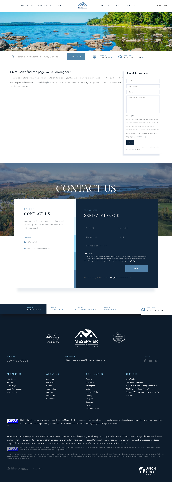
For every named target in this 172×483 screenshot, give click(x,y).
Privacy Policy (142, 137)
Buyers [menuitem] (60, 6)
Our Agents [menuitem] (50, 383)
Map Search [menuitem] (11, 380)
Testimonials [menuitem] (51, 389)
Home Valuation (132, 58)
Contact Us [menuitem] (50, 399)
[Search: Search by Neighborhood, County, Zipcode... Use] (47, 56)
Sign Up (166, 6)
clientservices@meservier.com (40, 248)
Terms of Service (132, 149)
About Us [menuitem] (50, 380)
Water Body (112, 310)
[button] (76, 56)
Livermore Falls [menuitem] (92, 393)
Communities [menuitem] (44, 6)
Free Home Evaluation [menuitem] (134, 383)
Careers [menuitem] (49, 386)
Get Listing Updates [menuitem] (14, 389)
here (49, 82)
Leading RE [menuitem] (50, 396)
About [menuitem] (118, 6)
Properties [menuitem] (26, 6)
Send (130, 142)
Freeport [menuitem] (89, 399)
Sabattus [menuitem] (89, 402)
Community (104, 58)
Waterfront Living (86, 310)
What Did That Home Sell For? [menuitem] (137, 389)
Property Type (58, 310)
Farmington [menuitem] (90, 386)
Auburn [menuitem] (89, 380)
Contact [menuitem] (131, 6)
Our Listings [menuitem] (11, 386)
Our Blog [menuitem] (49, 393)
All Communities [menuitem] (92, 409)
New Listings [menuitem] (12, 393)
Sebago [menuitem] (89, 406)
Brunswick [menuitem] (90, 383)
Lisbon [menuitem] (88, 389)
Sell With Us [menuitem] (130, 380)
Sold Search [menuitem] (11, 383)
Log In (158, 6)
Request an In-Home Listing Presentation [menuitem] (141, 386)
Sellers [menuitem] (105, 6)
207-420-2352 (33, 242)
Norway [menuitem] (89, 396)
